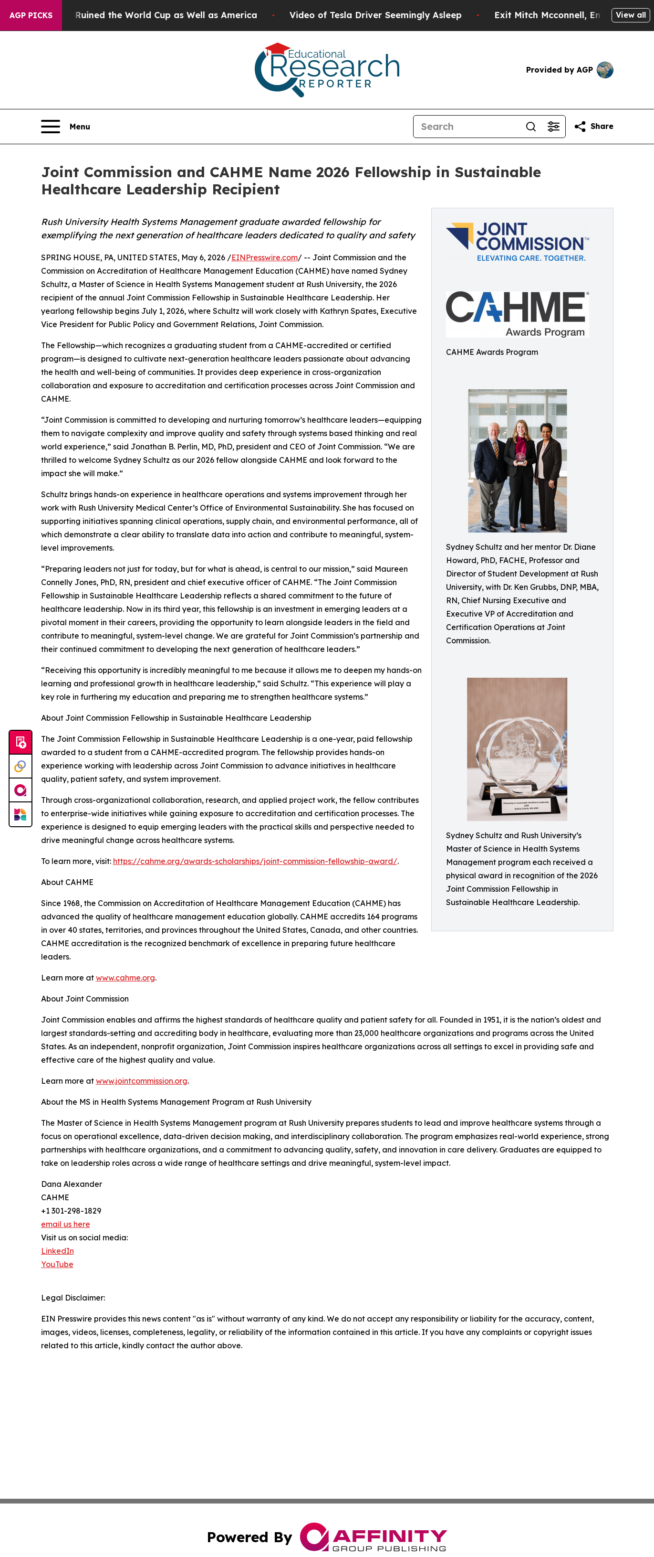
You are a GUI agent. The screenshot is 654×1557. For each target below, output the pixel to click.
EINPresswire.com (264, 257)
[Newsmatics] (20, 814)
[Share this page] (593, 126)
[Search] (466, 127)
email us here (65, 1224)
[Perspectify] (20, 766)
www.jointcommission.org (141, 1081)
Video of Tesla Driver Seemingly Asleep (402, 15)
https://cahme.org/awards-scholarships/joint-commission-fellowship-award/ (255, 861)
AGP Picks (31, 15)
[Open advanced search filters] (553, 127)
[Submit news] (20, 743)
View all (631, 15)
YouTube (57, 1264)
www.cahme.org (125, 977)
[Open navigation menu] (65, 126)
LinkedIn (57, 1251)
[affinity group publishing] (20, 790)
